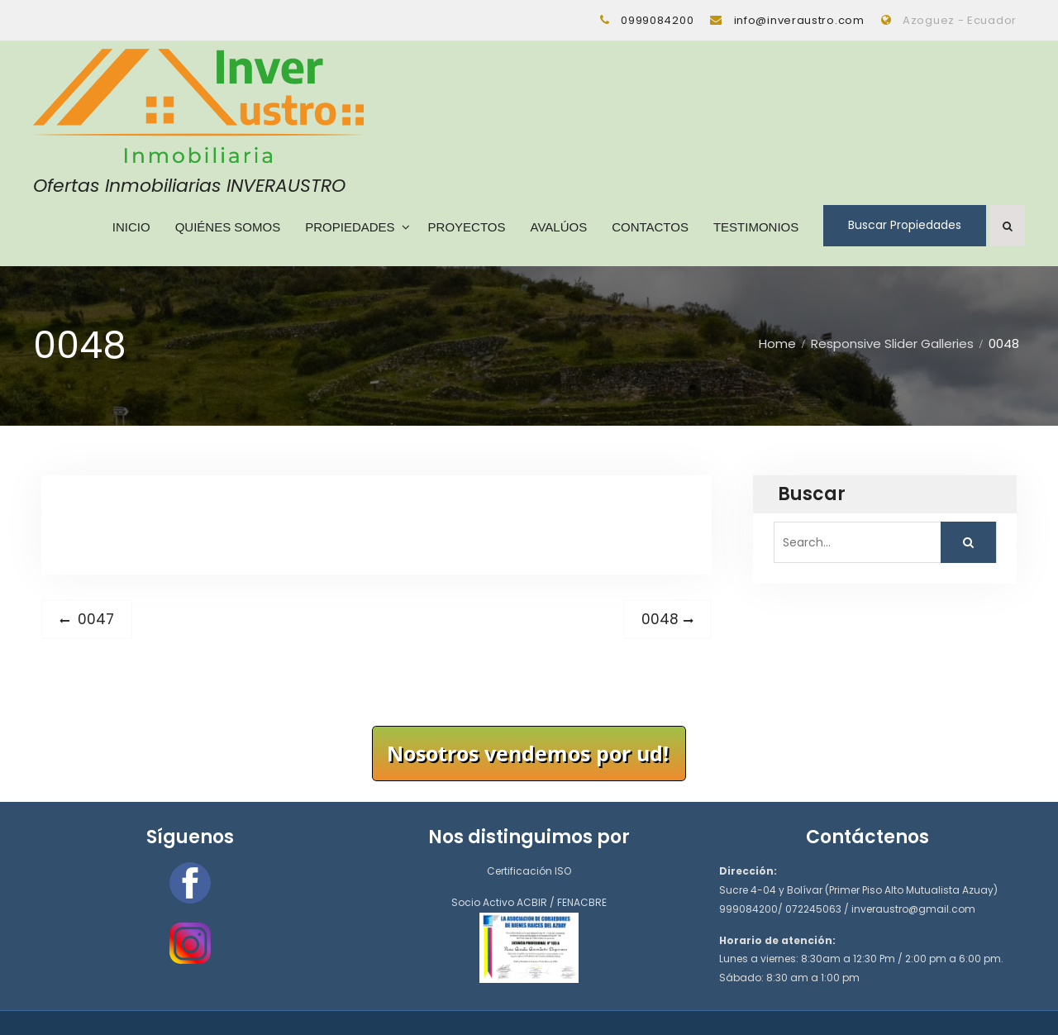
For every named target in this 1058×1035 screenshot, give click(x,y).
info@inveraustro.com (799, 20)
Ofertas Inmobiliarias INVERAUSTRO (189, 185)
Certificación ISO (529, 871)
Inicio (131, 226)
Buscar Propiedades (904, 225)
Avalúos (558, 226)
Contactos (650, 226)
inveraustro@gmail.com (913, 908)
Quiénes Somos (227, 226)
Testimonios (755, 226)
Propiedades (349, 226)
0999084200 (657, 20)
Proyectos (466, 226)
